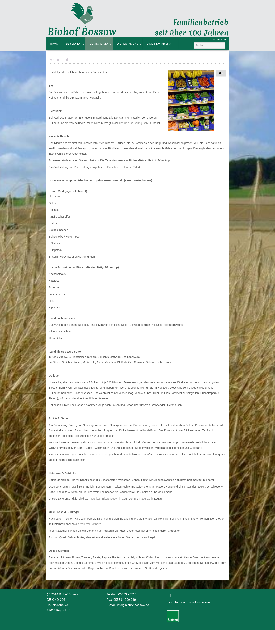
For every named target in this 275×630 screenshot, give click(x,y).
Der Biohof (73, 43)
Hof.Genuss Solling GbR (133, 123)
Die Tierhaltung (127, 43)
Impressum (219, 39)
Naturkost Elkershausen (104, 498)
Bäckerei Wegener (144, 425)
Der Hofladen (99, 43)
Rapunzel (145, 498)
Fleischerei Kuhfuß (118, 167)
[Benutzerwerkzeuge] (221, 73)
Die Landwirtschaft (160, 43)
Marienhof (162, 562)
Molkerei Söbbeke (90, 524)
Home (54, 43)
